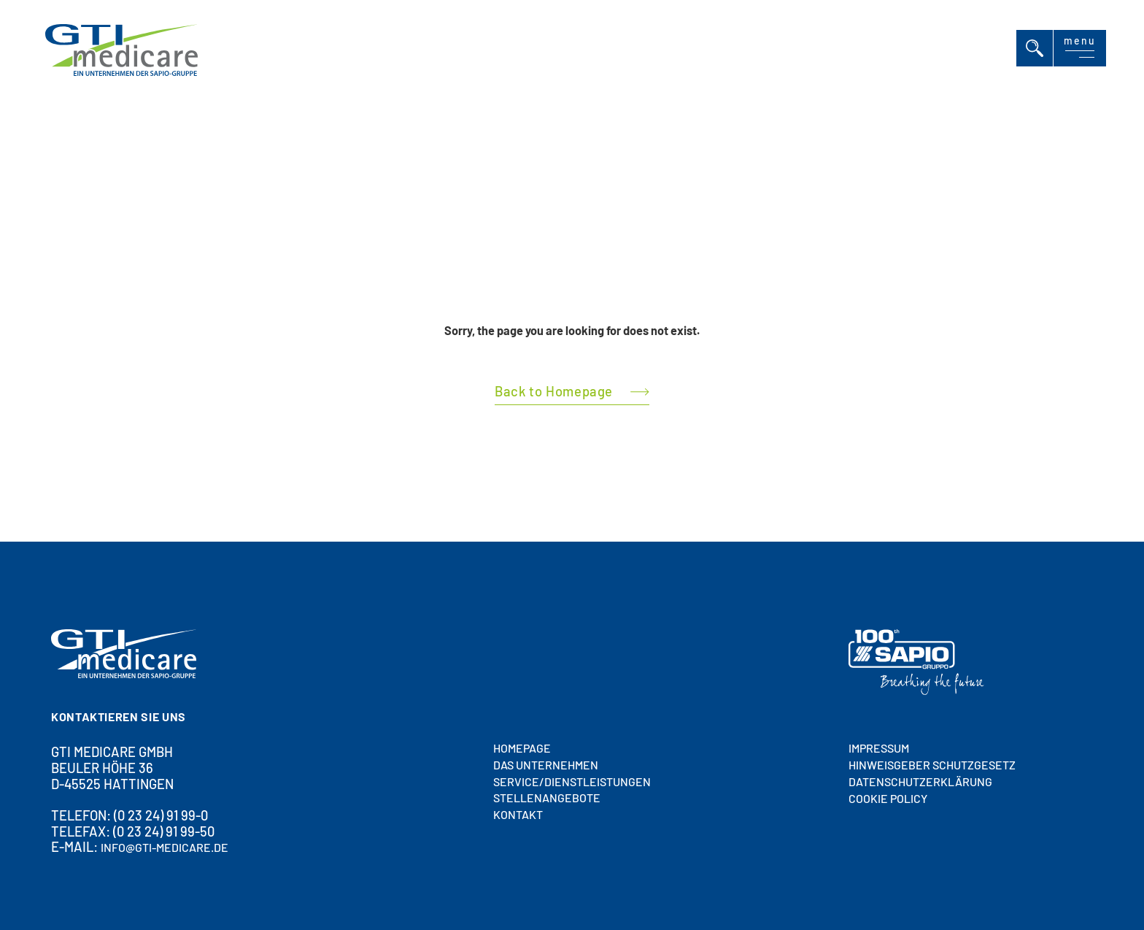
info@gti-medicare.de (164, 848)
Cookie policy (888, 798)
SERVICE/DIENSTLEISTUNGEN (572, 781)
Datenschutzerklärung (920, 781)
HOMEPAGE (522, 748)
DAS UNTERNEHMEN (545, 765)
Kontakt (518, 815)
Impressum (879, 749)
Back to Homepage (554, 391)
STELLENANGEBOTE (546, 798)
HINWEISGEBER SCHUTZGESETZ (932, 765)
